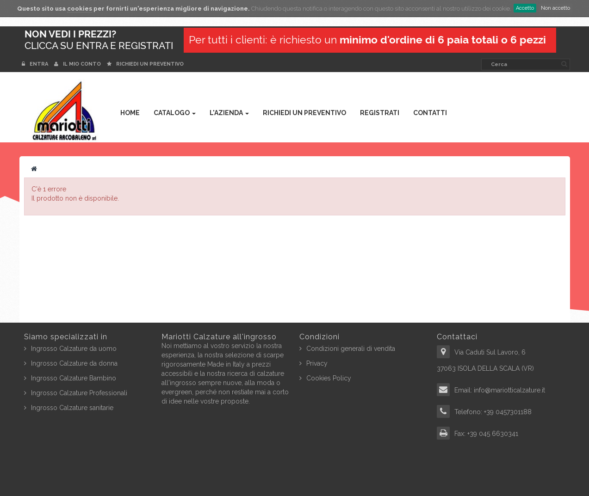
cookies (79, 8)
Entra (36, 64)
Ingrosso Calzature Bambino (73, 378)
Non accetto (555, 8)
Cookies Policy (328, 378)
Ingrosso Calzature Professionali (79, 393)
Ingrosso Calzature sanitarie (72, 407)
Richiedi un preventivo (145, 64)
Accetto (525, 8)
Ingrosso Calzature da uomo (74, 348)
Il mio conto (77, 64)
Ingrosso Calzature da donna (74, 363)
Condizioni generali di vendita (350, 348)
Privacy (317, 363)
